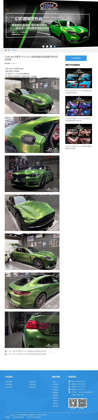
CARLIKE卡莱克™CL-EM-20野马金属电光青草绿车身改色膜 (29, 354)
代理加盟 (46, 17)
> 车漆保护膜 (31, 381)
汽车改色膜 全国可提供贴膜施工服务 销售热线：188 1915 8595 (50, 12)
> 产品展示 (55, 384)
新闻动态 (26, 17)
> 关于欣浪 (55, 387)
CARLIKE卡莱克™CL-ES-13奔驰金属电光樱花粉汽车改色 (78, 147)
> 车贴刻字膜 (31, 387)
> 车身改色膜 (8, 381)
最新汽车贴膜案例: (72, 65)
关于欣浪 (19, 17)
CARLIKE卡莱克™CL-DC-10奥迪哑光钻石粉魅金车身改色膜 (29, 351)
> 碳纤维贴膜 (8, 384)
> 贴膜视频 (55, 392)
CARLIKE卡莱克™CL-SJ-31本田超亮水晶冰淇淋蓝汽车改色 (78, 92)
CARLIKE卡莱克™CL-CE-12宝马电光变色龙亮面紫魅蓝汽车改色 (78, 119)
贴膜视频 (33, 17)
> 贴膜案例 (55, 395)
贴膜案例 (40, 17)
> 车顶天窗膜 (31, 384)
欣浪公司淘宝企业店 (18, 417)
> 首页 (54, 381)
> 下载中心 (55, 400)
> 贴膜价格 (55, 398)
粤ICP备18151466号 (41, 415)
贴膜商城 (53, 17)
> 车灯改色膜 (8, 387)
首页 (6, 17)
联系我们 (60, 17)
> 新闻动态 (55, 389)
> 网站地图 (55, 406)
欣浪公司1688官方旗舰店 (34, 417)
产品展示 (12, 17)
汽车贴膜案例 (76, 58)
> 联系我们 (55, 403)
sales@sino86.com (80, 381)
